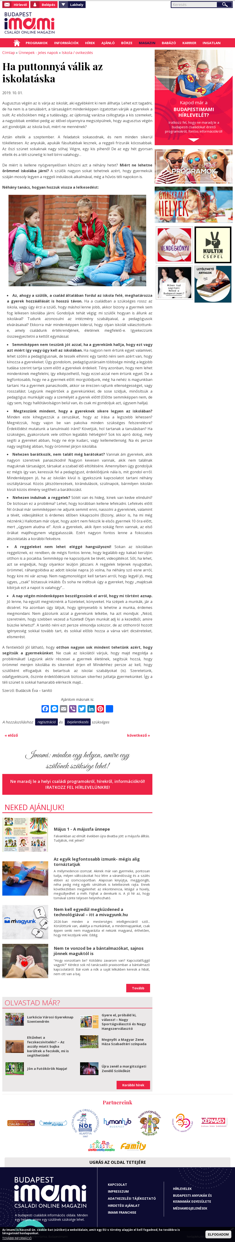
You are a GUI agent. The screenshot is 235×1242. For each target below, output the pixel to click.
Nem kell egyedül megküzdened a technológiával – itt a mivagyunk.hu (91, 911)
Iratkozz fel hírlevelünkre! (77, 786)
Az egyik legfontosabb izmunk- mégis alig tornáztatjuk (97, 861)
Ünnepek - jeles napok (37, 52)
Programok (37, 42)
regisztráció (46, 721)
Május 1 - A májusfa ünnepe (82, 828)
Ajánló (108, 42)
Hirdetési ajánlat (124, 1205)
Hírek (90, 42)
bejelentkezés (77, 721)
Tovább (138, 987)
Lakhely (76, 4)
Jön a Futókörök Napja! (47, 1067)
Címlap (17, 42)
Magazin (147, 42)
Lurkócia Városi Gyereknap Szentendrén (50, 1018)
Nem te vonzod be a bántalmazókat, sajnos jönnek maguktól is (98, 950)
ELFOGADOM (218, 1234)
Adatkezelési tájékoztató (132, 1198)
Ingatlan (212, 42)
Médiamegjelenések (190, 1208)
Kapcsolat (117, 1184)
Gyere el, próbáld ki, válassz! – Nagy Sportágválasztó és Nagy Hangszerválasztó (124, 1021)
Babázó (169, 42)
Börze (126, 42)
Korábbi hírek (133, 1084)
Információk (66, 42)
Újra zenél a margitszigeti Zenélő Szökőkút (124, 1068)
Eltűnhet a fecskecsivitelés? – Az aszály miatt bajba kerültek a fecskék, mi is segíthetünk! (48, 1046)
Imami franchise (122, 1212)
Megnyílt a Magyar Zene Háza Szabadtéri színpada (124, 1041)
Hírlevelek (182, 1188)
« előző (11, 734)
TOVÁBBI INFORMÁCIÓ (17, 1238)
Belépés (48, 4)
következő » (138, 734)
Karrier (189, 42)
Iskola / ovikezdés (75, 52)
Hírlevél (20, 4)
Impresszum (118, 1191)
